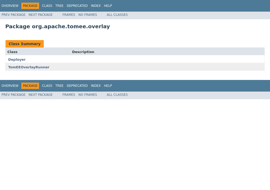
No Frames (87, 15)
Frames (68, 15)
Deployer (17, 59)
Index (96, 6)
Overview (10, 6)
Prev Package (14, 15)
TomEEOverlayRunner (28, 67)
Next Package (41, 15)
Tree (59, 6)
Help (108, 6)
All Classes (117, 15)
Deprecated (77, 6)
